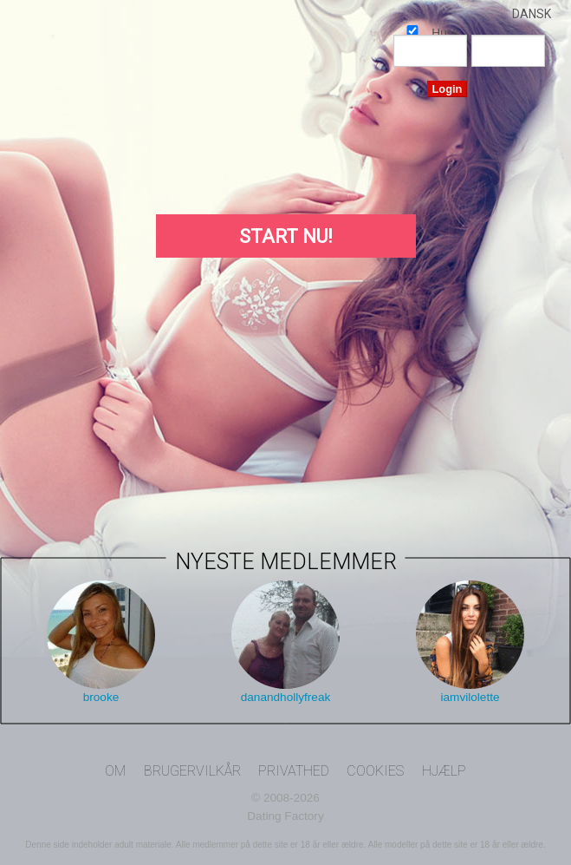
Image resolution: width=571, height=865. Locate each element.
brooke (101, 697)
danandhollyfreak (286, 697)
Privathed (293, 771)
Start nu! (286, 236)
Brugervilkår (192, 771)
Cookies (375, 771)
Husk (412, 30)
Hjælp (444, 771)
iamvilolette (470, 697)
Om (115, 771)
